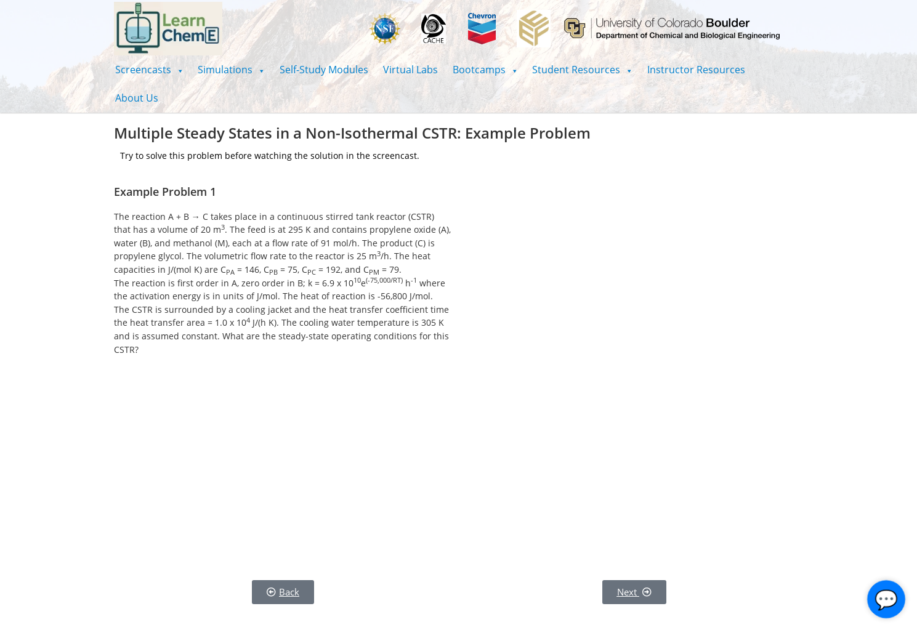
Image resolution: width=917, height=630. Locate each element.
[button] (149, 69)
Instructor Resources (696, 69)
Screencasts (149, 69)
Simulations (231, 69)
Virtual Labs (410, 69)
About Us (136, 98)
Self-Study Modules (324, 69)
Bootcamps (485, 69)
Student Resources (582, 69)
